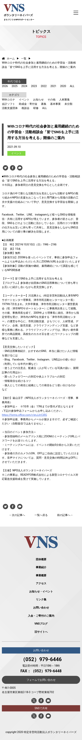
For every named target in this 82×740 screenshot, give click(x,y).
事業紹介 (41, 567)
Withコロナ (8, 99)
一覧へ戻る (41, 515)
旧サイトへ (41, 631)
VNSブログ (41, 623)
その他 (51, 99)
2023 (34, 86)
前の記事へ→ (65, 515)
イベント (24, 99)
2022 (44, 86)
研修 (35, 108)
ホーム (8, 58)
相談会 (25, 108)
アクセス (41, 583)
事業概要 (41, 575)
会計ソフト (8, 103)
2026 (5, 86)
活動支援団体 (10, 108)
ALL (72, 86)
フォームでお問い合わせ (41, 679)
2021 (53, 86)
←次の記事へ (17, 515)
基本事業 (55, 103)
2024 (24, 86)
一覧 (23, 58)
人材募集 (64, 99)
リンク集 (41, 599)
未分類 (68, 103)
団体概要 (41, 559)
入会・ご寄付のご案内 (41, 615)
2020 (63, 86)
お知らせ (38, 99)
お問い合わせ (41, 607)
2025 (14, 86)
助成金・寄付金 (28, 103)
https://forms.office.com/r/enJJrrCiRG (24, 414)
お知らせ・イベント (41, 591)
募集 (43, 103)
